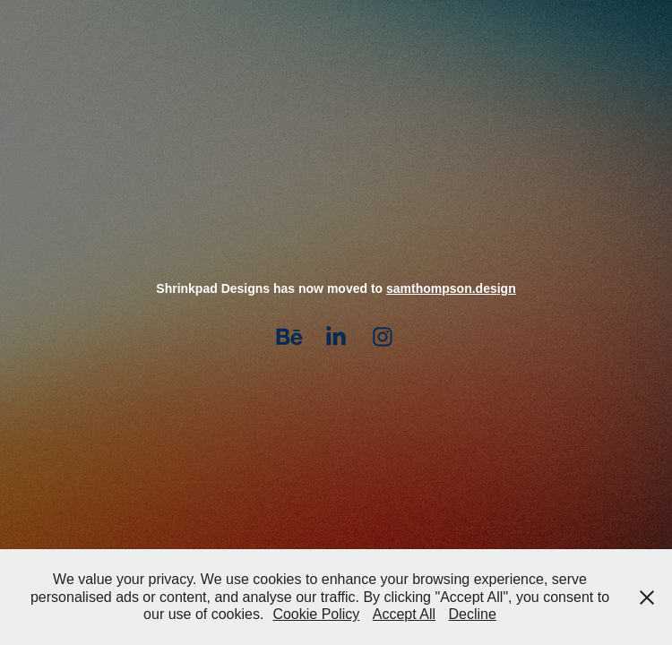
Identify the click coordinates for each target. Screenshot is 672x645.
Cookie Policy (315, 614)
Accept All (404, 614)
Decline (472, 614)
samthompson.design (451, 288)
